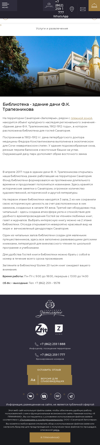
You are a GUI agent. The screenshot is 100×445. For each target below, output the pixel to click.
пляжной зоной (81, 118)
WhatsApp (60, 16)
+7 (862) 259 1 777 (59, 7)
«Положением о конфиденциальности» (41, 419)
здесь (56, 430)
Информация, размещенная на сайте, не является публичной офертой (50, 404)
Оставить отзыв (49, 369)
